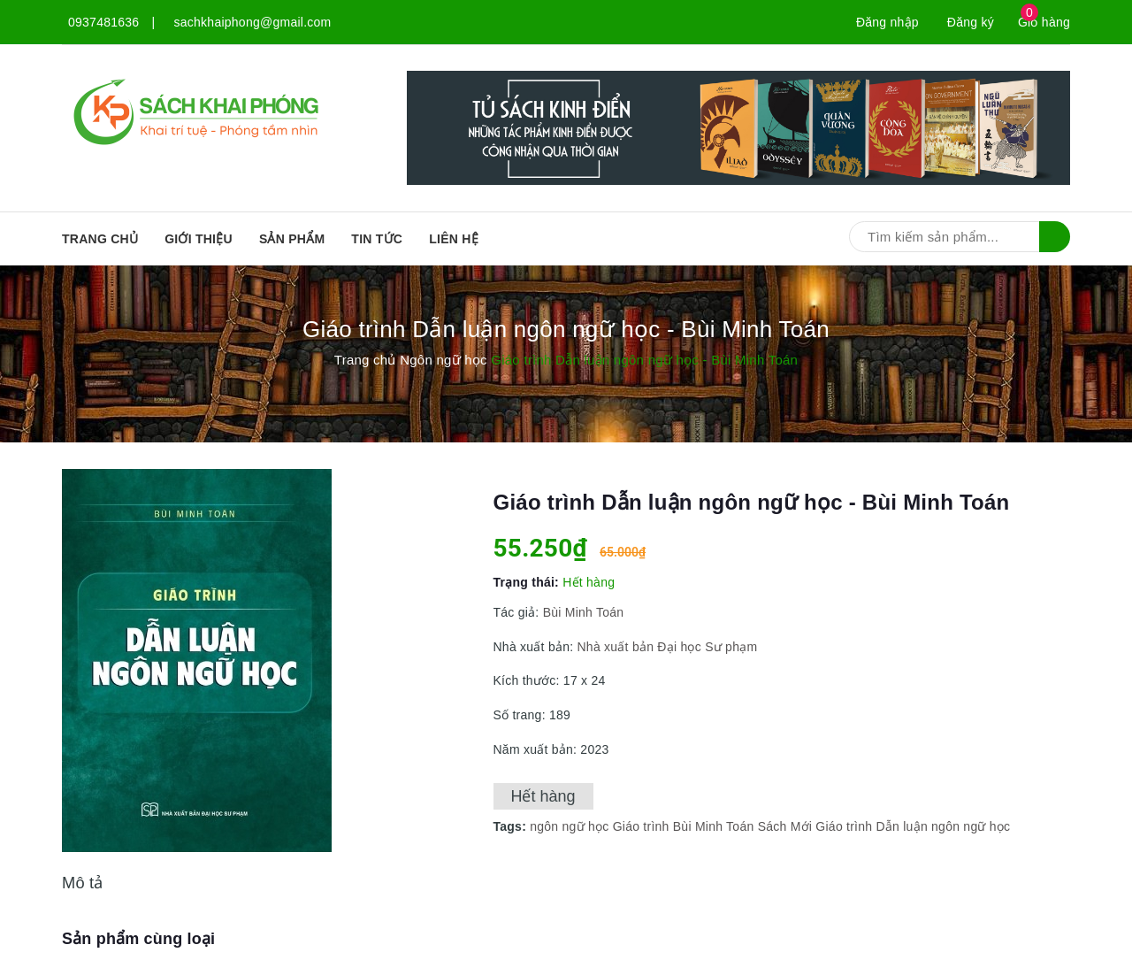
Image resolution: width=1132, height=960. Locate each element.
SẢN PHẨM (292, 239)
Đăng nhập (887, 22)
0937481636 (103, 22)
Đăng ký (970, 22)
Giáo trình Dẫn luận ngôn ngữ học (912, 826)
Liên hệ (453, 239)
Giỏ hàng (1044, 22)
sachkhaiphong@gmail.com (253, 22)
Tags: (512, 826)
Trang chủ (100, 239)
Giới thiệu (198, 239)
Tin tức (376, 239)
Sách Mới (785, 826)
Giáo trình (641, 826)
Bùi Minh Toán (583, 612)
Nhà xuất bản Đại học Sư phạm (665, 647)
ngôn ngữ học (569, 826)
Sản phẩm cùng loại (138, 939)
